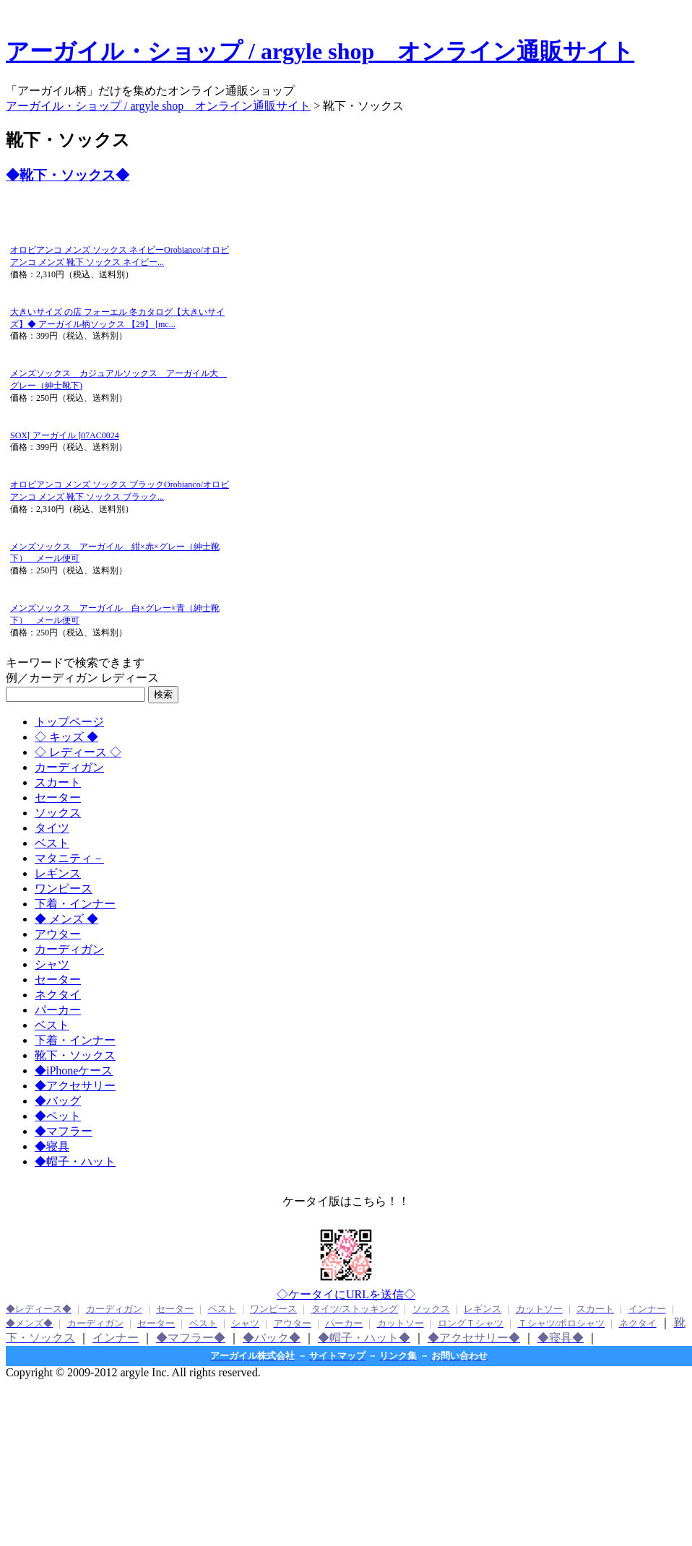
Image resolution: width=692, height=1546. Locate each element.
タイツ (52, 828)
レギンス (58, 873)
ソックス (58, 813)
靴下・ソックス (75, 1055)
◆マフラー (63, 1131)
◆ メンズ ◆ (66, 919)
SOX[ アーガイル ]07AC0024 (64, 435)
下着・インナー (75, 904)
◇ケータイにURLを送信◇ (346, 1294)
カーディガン (69, 767)
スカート (58, 782)
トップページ (69, 722)
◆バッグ (58, 1101)
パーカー (58, 1010)
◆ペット (58, 1116)
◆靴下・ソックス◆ (67, 175)
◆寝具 (52, 1146)
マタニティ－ (69, 858)
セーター (58, 797)
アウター (58, 934)
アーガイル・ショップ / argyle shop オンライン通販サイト (320, 51)
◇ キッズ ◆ (66, 737)
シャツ (52, 964)
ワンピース (63, 888)
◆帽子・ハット (75, 1161)
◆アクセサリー (75, 1086)
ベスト (52, 843)
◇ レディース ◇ (78, 752)
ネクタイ (58, 995)
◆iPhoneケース (74, 1070)
